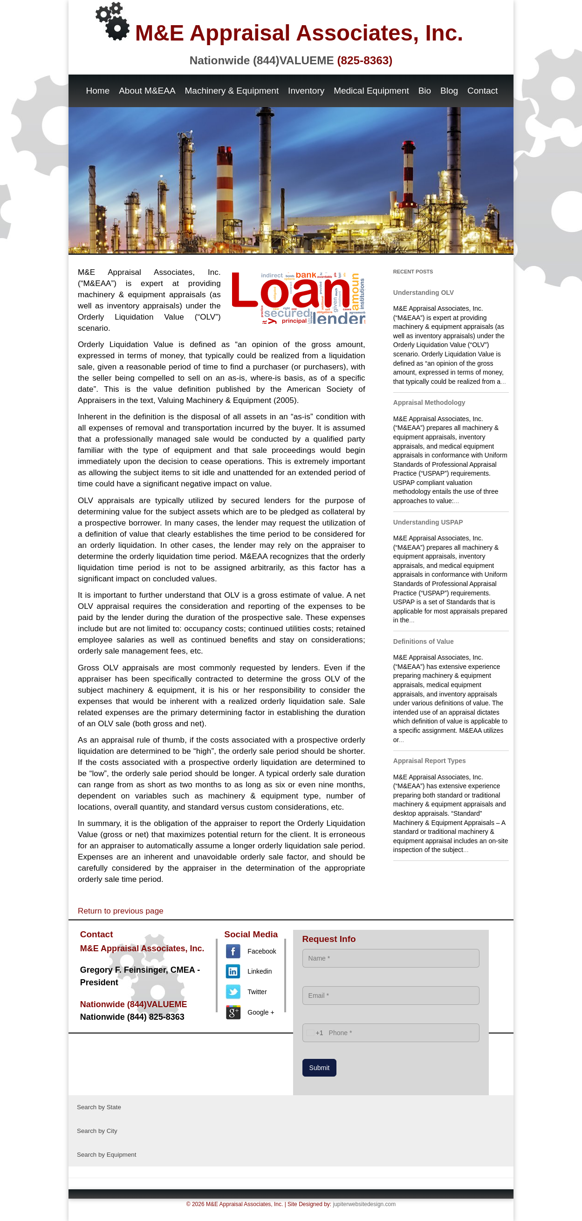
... (503, 381)
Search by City (97, 1130)
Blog (449, 90)
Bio (424, 90)
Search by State (99, 1107)
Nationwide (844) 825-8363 (132, 1017)
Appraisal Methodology (429, 402)
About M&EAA (147, 90)
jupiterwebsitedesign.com (364, 1204)
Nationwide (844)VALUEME (291, 60)
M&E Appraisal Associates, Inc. (280, 23)
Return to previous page (121, 911)
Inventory (306, 90)
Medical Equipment (371, 90)
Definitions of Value (423, 641)
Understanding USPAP (428, 522)
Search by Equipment (106, 1154)
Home (98, 90)
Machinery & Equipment (232, 90)
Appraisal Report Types (429, 760)
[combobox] (313, 1033)
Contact (482, 90)
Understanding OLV (423, 292)
